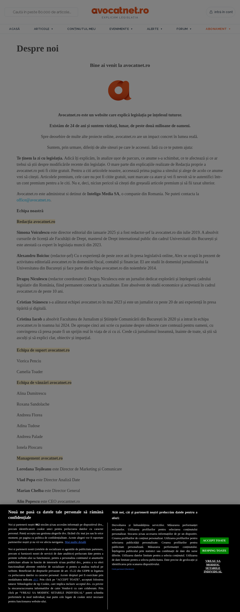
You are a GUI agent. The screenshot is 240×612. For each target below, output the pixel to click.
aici (35, 579)
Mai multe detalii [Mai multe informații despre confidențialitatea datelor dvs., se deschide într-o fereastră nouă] (75, 542)
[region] (120, 558)
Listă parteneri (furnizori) (128, 569)
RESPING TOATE (214, 550)
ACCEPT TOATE (214, 534)
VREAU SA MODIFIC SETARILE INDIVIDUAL (212, 572)
